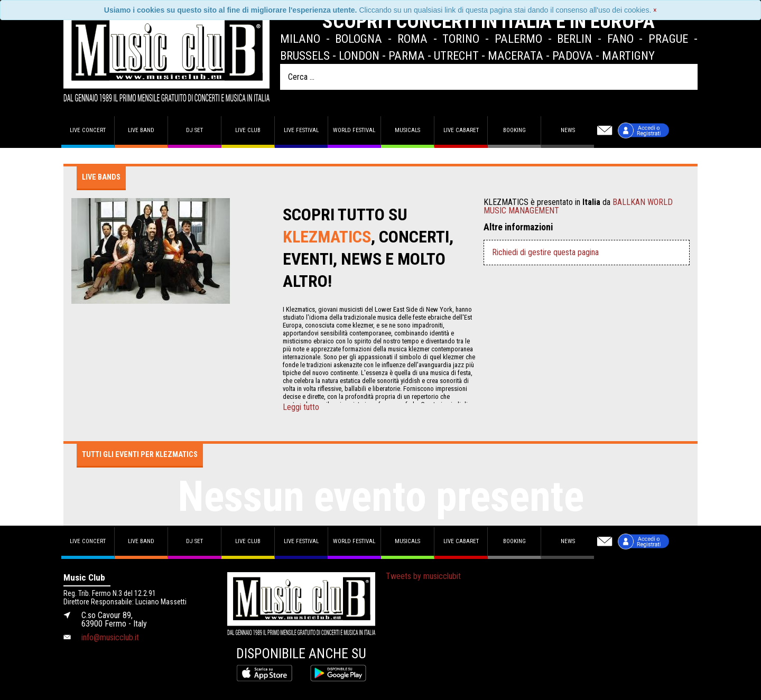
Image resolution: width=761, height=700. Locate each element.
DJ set (194, 130)
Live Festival (301, 130)
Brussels (305, 55)
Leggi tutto (301, 407)
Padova (572, 55)
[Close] (655, 10)
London (359, 55)
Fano (620, 38)
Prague (668, 38)
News (568, 130)
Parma (406, 55)
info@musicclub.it (110, 637)
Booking (514, 130)
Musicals (407, 130)
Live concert (88, 130)
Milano (300, 38)
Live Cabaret (461, 130)
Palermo (518, 38)
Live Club (248, 130)
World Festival (354, 130)
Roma (412, 38)
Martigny (628, 55)
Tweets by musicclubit (423, 576)
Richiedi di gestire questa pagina (545, 252)
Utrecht (456, 55)
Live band (141, 130)
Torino (460, 38)
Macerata (515, 55)
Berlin (574, 38)
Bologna (358, 38)
